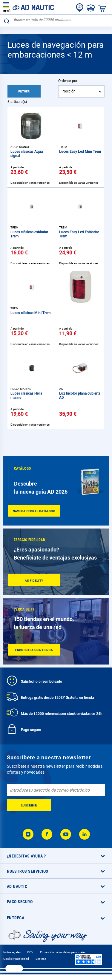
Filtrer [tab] (24, 91)
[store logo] (28, 7)
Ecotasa (41, 958)
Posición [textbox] (69, 91)
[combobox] (56, 20)
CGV (30, 952)
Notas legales (12, 952)
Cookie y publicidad (16, 958)
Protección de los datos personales (62, 952)
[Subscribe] (29, 805)
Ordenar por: (68, 81)
